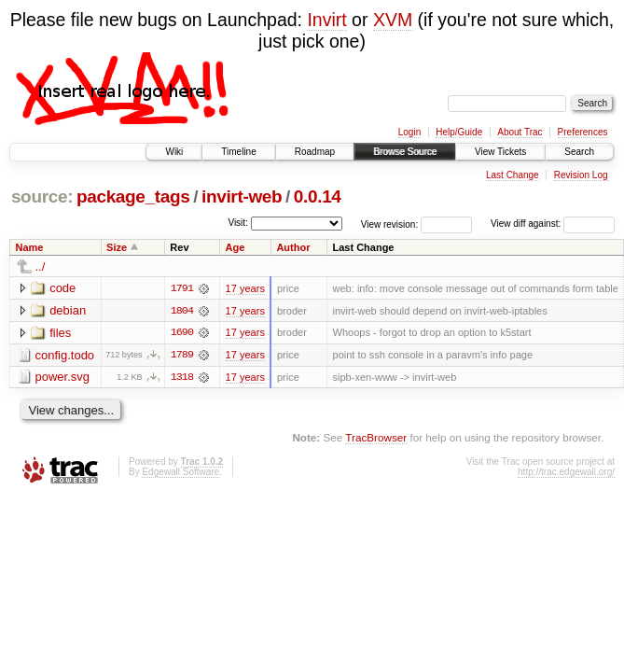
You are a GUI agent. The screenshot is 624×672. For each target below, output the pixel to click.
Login (409, 132)
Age (235, 247)
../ (40, 266)
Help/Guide (459, 132)
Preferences (583, 132)
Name (30, 247)
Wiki (174, 152)
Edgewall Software (180, 473)
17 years (245, 288)
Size (116, 247)
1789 (182, 355)
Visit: (238, 222)
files (60, 333)
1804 (182, 310)
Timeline (238, 152)
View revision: (390, 223)
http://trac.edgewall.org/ (566, 473)
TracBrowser (376, 438)
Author (293, 247)
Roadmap (315, 152)
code (62, 288)
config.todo (65, 355)
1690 (182, 333)
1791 (182, 288)
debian (67, 310)
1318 (182, 378)
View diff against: (553, 223)
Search (579, 152)
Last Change (512, 175)
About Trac (519, 132)
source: (42, 196)
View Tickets (500, 152)
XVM (392, 19)
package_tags (133, 196)
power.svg (62, 378)
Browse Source (405, 152)
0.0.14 (317, 196)
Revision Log (581, 175)
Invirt (326, 19)
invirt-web (241, 196)
